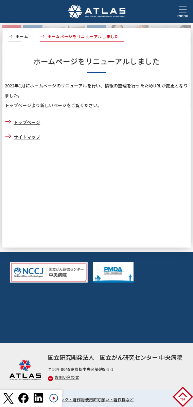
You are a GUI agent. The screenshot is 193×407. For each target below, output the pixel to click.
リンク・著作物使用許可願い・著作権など (95, 399)
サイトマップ (27, 137)
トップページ (27, 122)
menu (182, 13)
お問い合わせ (63, 377)
